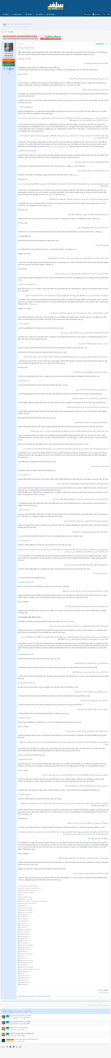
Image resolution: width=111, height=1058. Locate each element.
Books (30, 14)
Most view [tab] (18, 1011)
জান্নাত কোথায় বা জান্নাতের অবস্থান (18, 1028)
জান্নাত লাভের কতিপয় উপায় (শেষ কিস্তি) (20, 1016)
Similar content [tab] (7, 1011)
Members (51, 14)
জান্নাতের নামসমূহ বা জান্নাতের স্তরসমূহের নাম (21, 1034)
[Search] (104, 14)
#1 (108, 44)
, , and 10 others (35, 996)
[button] (23, 14)
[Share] (105, 44)
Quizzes (40, 14)
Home (7, 14)
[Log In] (87, 14)
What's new (17, 14)
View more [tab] (28, 1011)
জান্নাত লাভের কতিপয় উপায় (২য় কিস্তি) (20, 1022)
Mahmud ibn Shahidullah (10, 27)
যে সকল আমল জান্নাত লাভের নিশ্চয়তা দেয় (25, 1039)
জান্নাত (29, 27)
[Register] (97, 14)
